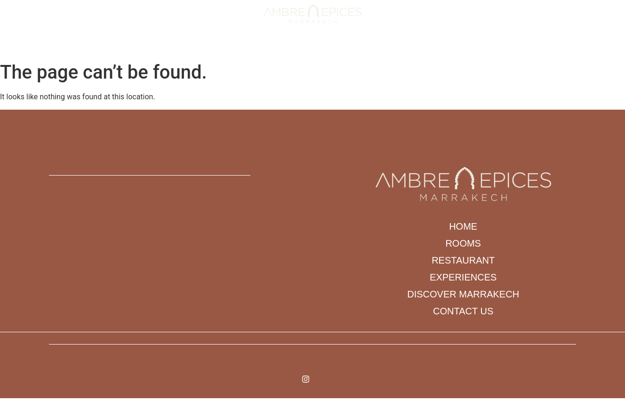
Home (166, 46)
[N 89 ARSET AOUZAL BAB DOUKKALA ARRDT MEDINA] (195, 256)
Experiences (305, 46)
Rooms (201, 46)
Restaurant (248, 46)
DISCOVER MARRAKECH (377, 46)
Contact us (448, 46)
